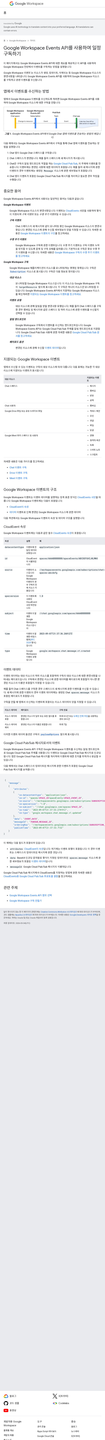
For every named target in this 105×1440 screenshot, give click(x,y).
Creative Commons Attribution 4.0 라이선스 (59, 912)
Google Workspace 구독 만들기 (26, 900)
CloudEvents (72, 210)
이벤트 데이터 (52, 348)
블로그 (74, 1426)
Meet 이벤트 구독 (18, 478)
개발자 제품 (9, 1435)
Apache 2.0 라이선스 (24, 915)
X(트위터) (75, 1436)
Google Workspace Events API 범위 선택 (31, 895)
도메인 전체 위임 (80, 716)
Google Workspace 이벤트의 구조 (38, 233)
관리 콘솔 (41, 1426)
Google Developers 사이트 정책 (83, 915)
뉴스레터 (75, 1431)
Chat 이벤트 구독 (18, 467)
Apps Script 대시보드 (46, 1431)
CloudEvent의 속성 (19, 506)
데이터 (13, 512)
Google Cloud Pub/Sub (66, 163)
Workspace (29, 4)
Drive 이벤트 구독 (18, 472)
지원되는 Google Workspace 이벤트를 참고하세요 (55, 294)
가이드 (32, 41)
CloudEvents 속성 (62, 533)
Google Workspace (17, 41)
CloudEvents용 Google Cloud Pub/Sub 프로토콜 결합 (31, 876)
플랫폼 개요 (9, 1430)
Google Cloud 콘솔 (45, 1436)
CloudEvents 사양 (87, 497)
